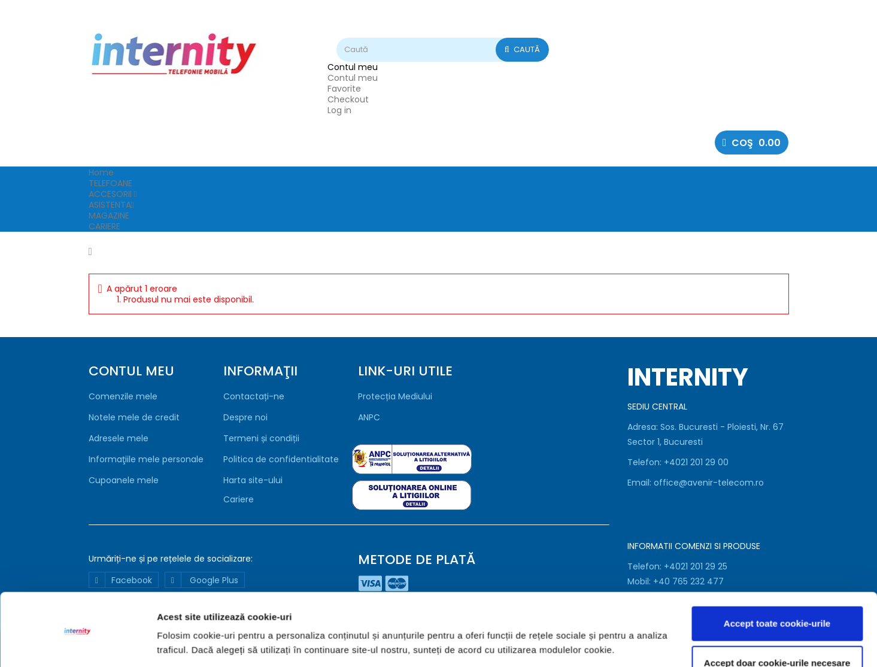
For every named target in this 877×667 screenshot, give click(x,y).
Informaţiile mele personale (146, 459)
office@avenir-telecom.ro (709, 483)
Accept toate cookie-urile (777, 584)
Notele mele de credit (134, 417)
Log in (339, 110)
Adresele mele (118, 438)
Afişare (172, 643)
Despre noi (245, 417)
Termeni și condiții (261, 438)
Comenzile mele (123, 396)
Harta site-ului (253, 480)
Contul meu (352, 78)
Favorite (344, 89)
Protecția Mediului (395, 396)
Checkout (348, 99)
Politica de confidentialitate (281, 459)
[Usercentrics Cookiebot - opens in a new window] (77, 644)
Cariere (238, 499)
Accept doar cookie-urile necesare (777, 623)
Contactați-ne (253, 396)
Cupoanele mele (124, 480)
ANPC (369, 417)
